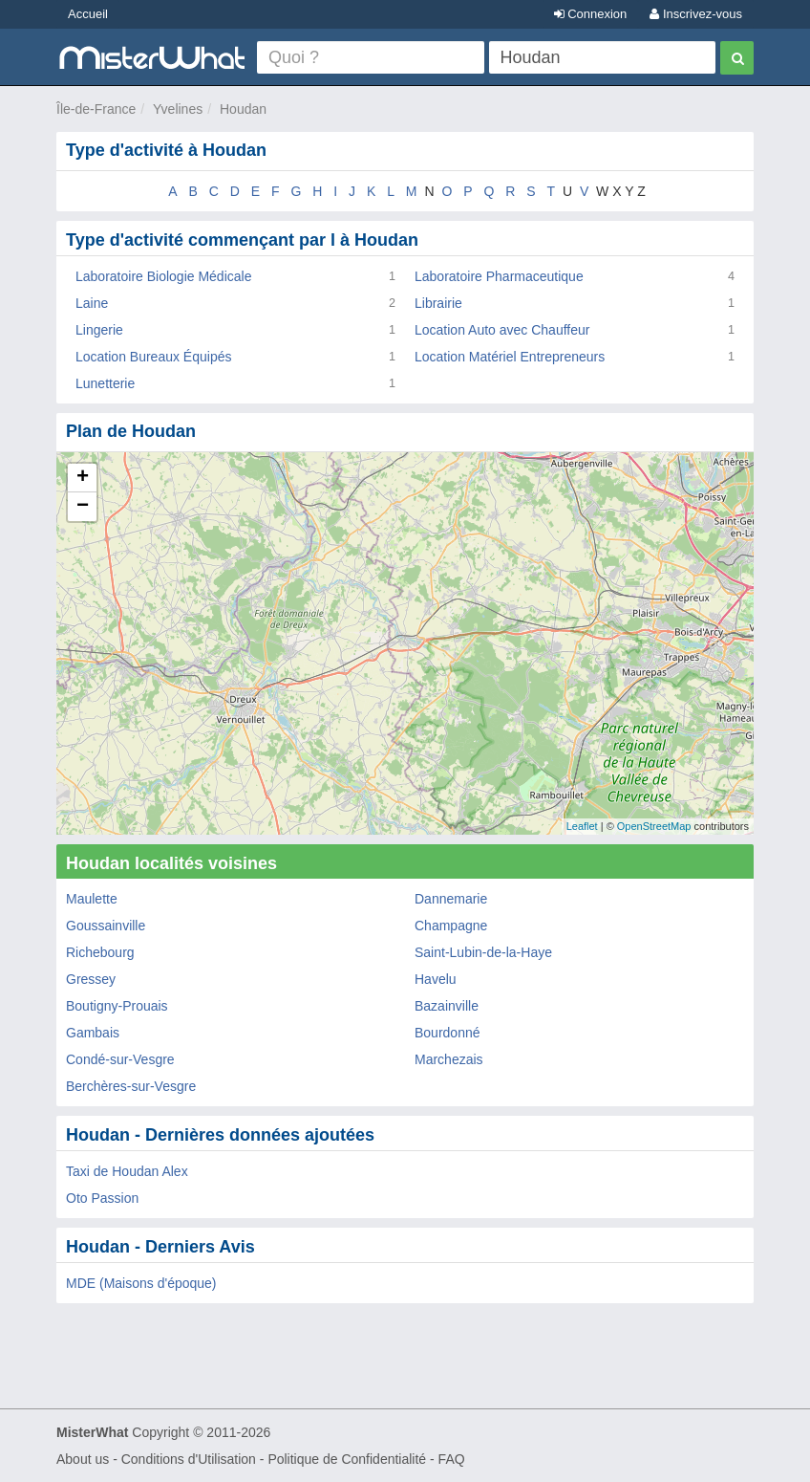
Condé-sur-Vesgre (120, 1059)
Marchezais (449, 1059)
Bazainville (447, 1005)
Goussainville (105, 925)
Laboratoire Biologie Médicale (163, 276)
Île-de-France (96, 109)
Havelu (436, 979)
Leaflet (582, 826)
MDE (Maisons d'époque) (141, 1283)
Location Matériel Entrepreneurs (510, 356)
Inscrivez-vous (696, 14)
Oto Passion (102, 1198)
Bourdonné (447, 1032)
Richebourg (100, 952)
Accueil (88, 14)
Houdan (243, 109)
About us (82, 1459)
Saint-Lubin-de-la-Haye (483, 952)
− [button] (82, 506)
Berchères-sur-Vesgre (131, 1086)
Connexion (591, 14)
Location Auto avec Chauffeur (502, 330)
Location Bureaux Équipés (153, 356)
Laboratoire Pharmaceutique (499, 276)
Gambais (92, 1032)
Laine (91, 303)
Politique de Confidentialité (346, 1459)
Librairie (438, 303)
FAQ (451, 1459)
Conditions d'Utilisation (188, 1459)
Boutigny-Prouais (117, 1005)
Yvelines (177, 109)
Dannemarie (451, 898)
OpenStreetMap (654, 826)
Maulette (91, 898)
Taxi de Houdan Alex (127, 1171)
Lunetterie (105, 383)
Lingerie (99, 330)
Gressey (91, 979)
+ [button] (82, 478)
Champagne (451, 925)
